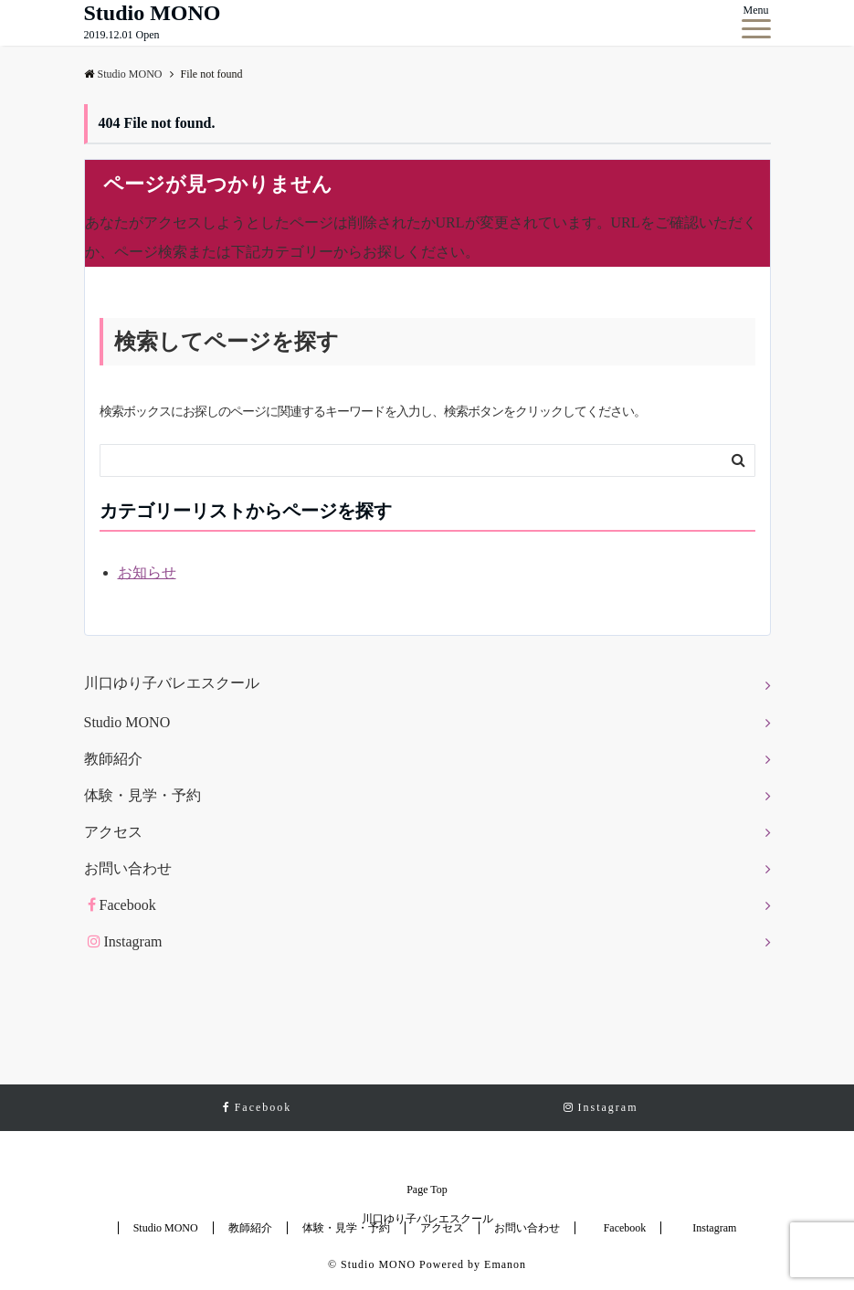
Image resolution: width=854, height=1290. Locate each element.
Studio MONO (152, 13)
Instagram (125, 941)
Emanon (505, 1264)
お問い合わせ (128, 868)
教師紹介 (113, 759)
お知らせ (147, 572)
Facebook (122, 905)
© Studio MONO (372, 1264)
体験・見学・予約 (142, 795)
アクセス (113, 832)
